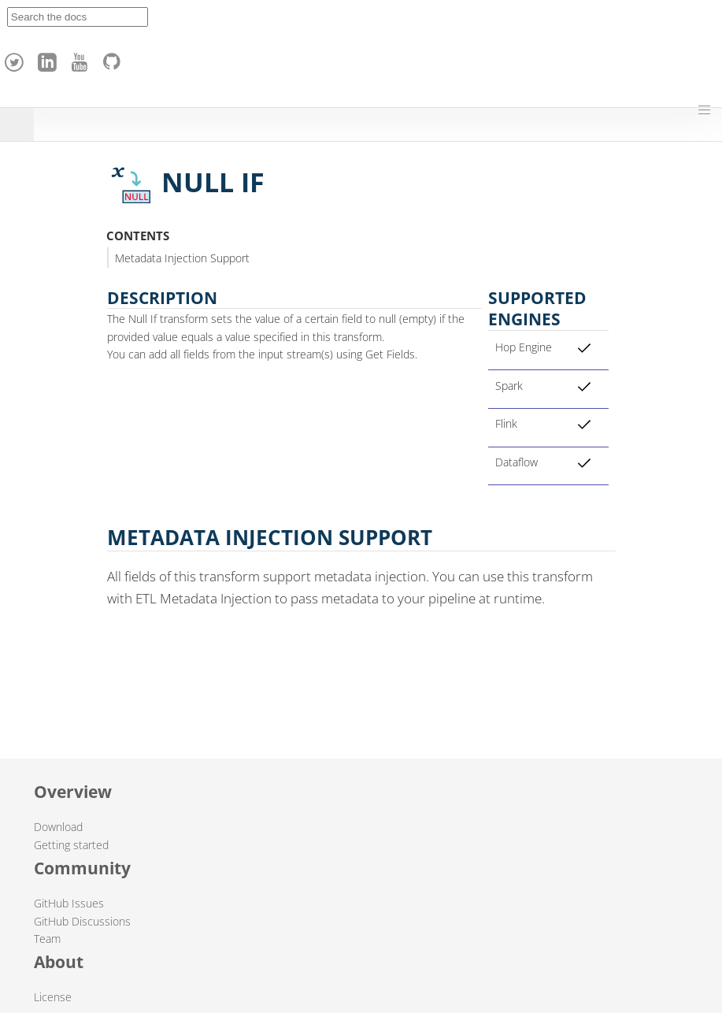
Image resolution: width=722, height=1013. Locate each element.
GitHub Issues (69, 903)
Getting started (71, 844)
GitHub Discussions (82, 921)
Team (47, 938)
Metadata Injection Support (182, 257)
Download (58, 826)
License (53, 996)
